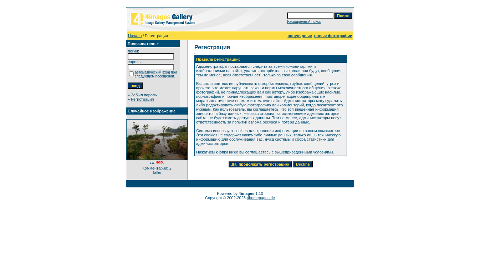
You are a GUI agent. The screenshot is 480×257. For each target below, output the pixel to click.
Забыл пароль (144, 95)
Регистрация (142, 99)
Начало (135, 36)
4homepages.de (261, 198)
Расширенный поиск (304, 22)
